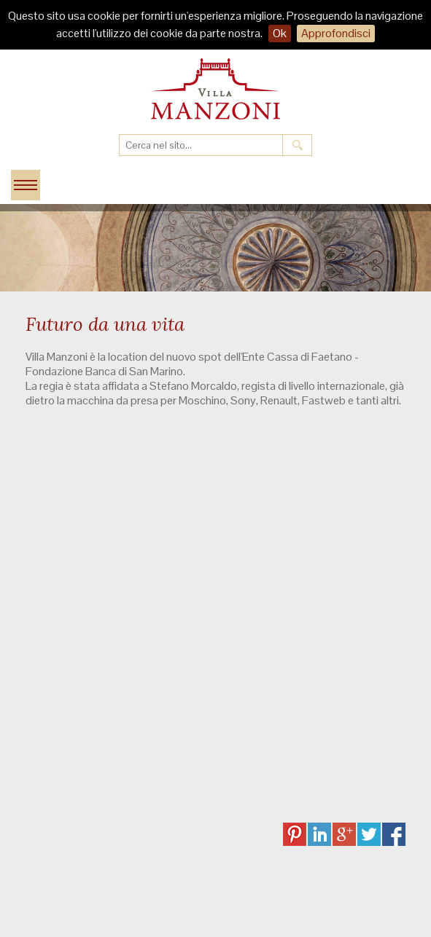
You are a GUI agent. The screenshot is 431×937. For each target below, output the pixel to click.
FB (393, 834)
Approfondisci (335, 33)
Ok (280, 33)
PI (294, 834)
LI (319, 834)
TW (369, 834)
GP (344, 834)
